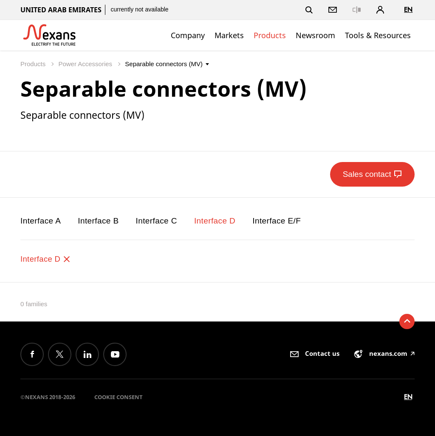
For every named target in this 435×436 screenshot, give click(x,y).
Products (270, 35)
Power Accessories (86, 63)
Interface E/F (276, 220)
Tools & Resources (378, 35)
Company (188, 35)
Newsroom (315, 35)
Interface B (98, 220)
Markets (229, 35)
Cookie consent (118, 397)
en (408, 10)
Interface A (40, 220)
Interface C (156, 220)
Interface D (214, 220)
